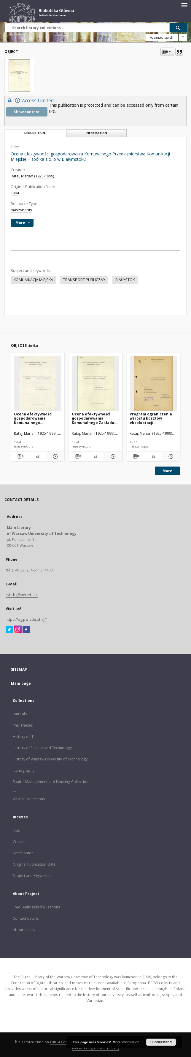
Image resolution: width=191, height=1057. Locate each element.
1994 (15, 193)
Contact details (26, 918)
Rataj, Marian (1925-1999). (33, 176)
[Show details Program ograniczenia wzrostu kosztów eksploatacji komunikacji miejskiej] (170, 456)
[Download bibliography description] (20, 456)
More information (126, 1042)
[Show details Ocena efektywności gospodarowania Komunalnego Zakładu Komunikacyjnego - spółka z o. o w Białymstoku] (112, 456)
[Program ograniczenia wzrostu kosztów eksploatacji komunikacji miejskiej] (153, 383)
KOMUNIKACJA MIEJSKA (33, 279)
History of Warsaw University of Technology (50, 759)
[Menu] (184, 5)
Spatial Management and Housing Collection (50, 781)
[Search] (178, 27)
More (167, 470)
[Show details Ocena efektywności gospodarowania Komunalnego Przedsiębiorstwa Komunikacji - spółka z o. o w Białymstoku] (54, 456)
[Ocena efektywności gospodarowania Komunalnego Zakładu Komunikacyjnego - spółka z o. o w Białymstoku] (95, 383)
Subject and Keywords (31, 875)
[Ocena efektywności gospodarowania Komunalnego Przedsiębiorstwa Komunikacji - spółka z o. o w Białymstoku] (37, 383)
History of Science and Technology (42, 747)
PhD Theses (23, 725)
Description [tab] (34, 133)
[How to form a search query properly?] (183, 37)
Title (16, 830)
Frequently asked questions (36, 907)
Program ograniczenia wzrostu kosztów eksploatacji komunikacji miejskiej (151, 418)
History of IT (23, 736)
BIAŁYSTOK (125, 279)
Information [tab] (96, 133)
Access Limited (30, 100)
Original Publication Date (34, 864)
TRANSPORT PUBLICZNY (84, 279)
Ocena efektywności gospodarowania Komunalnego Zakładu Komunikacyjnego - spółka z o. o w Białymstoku (93, 418)
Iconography (23, 770)
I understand (161, 1042)
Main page (21, 683)
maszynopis (21, 209)
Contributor (23, 853)
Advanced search (161, 37)
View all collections (29, 798)
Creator (19, 841)
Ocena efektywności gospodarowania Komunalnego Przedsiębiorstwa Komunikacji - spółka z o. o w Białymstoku (37, 418)
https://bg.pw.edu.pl (23, 619)
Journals (20, 713)
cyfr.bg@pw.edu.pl (22, 594)
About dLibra (24, 929)
